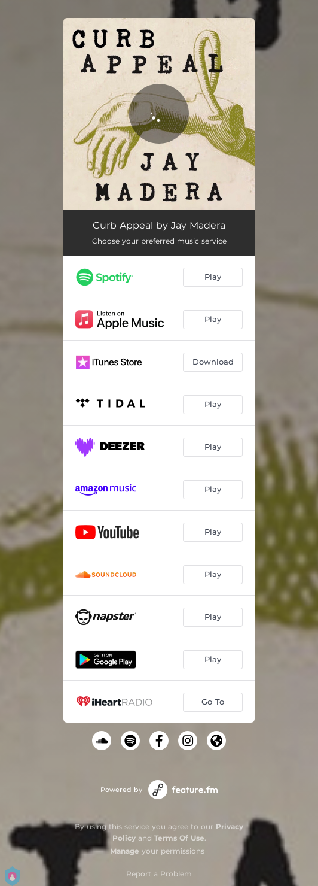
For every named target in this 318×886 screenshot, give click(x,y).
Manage (124, 850)
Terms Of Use (179, 837)
